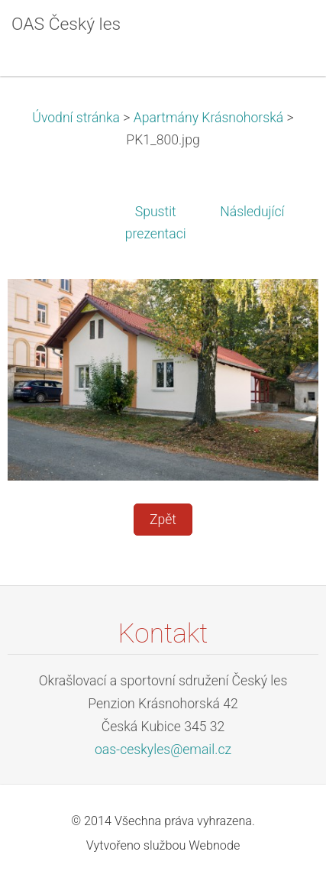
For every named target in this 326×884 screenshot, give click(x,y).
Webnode (214, 845)
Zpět (163, 519)
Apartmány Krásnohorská (208, 117)
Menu (284, 34)
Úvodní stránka (76, 117)
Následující (252, 211)
